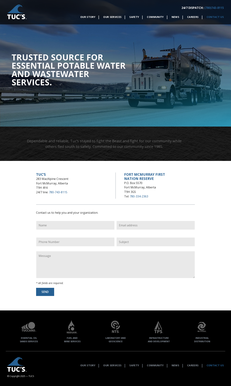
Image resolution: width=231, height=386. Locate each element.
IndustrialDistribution (202, 330)
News (175, 17)
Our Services (112, 17)
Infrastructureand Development (158, 330)
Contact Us (215, 17)
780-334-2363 (139, 196)
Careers (193, 17)
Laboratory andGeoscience (115, 330)
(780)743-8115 (214, 8)
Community (155, 17)
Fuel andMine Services (72, 330)
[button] (17, 12)
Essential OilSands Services (29, 330)
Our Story (87, 17)
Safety (134, 17)
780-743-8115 (58, 192)
